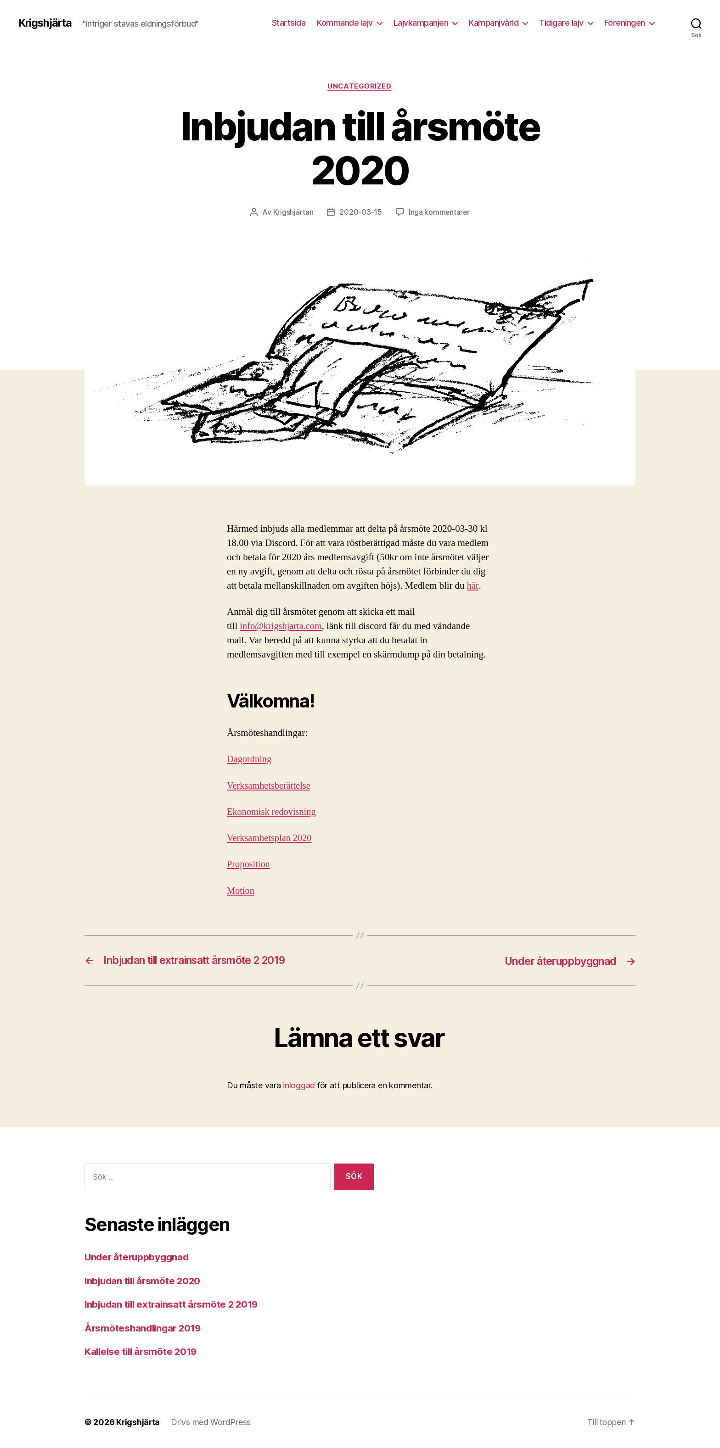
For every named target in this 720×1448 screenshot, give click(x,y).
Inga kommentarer (439, 212)
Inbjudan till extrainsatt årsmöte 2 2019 (174, 1304)
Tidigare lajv (561, 23)
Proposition (249, 864)
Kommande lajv (345, 23)
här (473, 586)
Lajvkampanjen (421, 23)
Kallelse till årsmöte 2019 (142, 1352)
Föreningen (624, 23)
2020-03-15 (360, 212)
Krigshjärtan (293, 212)
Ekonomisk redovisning (273, 812)
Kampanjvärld (493, 23)
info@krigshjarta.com (282, 626)
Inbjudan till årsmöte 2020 (144, 1280)
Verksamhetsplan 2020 (270, 838)
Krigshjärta (46, 22)
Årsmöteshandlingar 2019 (144, 1328)
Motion (241, 891)
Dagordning (250, 759)
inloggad (299, 1085)
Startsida (289, 23)
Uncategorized (360, 87)
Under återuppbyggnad (138, 1257)
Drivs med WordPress (212, 1422)
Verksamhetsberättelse (270, 786)
